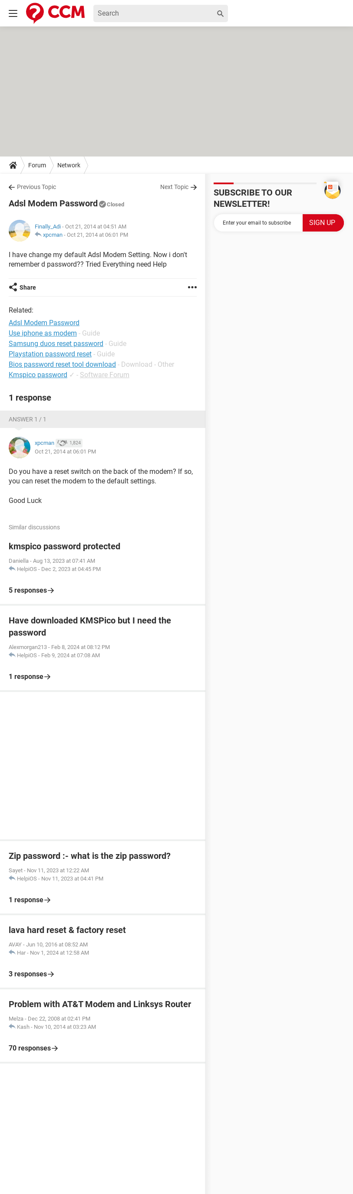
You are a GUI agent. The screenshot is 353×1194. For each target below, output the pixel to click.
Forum (37, 165)
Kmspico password (38, 375)
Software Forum (104, 375)
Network (68, 165)
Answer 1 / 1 (27, 419)
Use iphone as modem (43, 333)
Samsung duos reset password (56, 343)
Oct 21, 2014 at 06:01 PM (97, 235)
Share (28, 287)
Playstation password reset (50, 354)
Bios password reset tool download (62, 364)
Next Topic (174, 186)
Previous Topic (36, 186)
